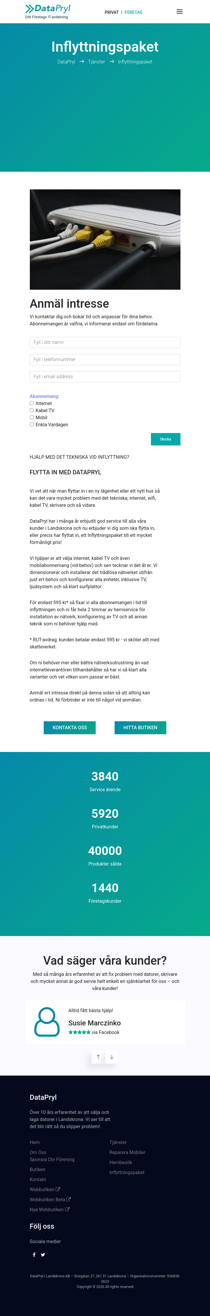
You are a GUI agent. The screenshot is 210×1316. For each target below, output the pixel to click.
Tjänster (96, 62)
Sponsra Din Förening (52, 1159)
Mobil (42, 417)
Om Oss (38, 1152)
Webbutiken (45, 1189)
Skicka (165, 439)
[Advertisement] (105, 127)
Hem (35, 1142)
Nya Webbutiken (50, 1209)
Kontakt (38, 1179)
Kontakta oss (70, 727)
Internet (44, 403)
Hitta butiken (140, 727)
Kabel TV (45, 410)
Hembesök (121, 1162)
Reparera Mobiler (127, 1152)
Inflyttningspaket (135, 62)
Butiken (37, 1169)
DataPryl (67, 62)
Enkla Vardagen (52, 424)
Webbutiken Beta (50, 1199)
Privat (112, 12)
